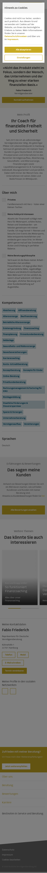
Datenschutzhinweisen (16, 36)
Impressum (12, 39)
